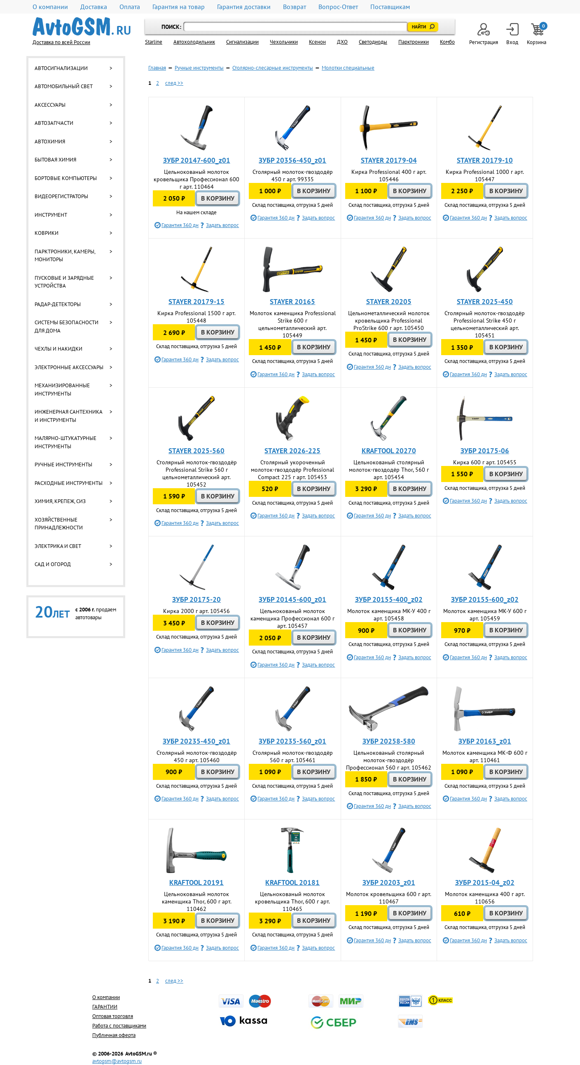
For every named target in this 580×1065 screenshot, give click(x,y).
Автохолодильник (194, 41)
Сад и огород (53, 564)
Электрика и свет (58, 546)
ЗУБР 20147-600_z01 (196, 160)
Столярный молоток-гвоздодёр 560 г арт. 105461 (293, 756)
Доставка (93, 6)
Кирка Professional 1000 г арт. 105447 (485, 175)
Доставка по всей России (61, 42)
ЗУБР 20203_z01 (388, 882)
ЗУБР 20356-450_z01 (292, 160)
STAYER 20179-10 (485, 160)
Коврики (46, 232)
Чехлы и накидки (58, 348)
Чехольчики (284, 41)
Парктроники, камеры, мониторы (65, 255)
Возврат (294, 6)
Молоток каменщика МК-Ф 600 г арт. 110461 (484, 756)
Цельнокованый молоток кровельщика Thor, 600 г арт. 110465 (292, 901)
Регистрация (483, 34)
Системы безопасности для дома (66, 326)
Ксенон (317, 41)
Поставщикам (390, 6)
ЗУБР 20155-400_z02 (389, 599)
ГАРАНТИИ (104, 1006)
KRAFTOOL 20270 (389, 450)
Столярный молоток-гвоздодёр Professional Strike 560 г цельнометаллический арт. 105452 (197, 473)
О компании (50, 6)
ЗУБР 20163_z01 (484, 741)
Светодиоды (373, 41)
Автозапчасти (54, 122)
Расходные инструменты (69, 483)
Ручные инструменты (63, 464)
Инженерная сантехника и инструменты (68, 416)
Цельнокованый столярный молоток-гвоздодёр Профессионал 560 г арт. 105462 (388, 760)
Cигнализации (242, 41)
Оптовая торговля (112, 1016)
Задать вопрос (222, 225)
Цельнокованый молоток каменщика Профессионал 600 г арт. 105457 (292, 618)
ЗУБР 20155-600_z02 (485, 599)
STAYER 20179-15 (196, 301)
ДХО (342, 41)
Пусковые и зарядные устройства (64, 282)
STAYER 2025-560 (196, 450)
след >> (174, 83)
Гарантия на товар (178, 6)
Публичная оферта (114, 1035)
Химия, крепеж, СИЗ (60, 501)
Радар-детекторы (58, 304)
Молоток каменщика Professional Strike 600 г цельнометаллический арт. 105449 (293, 324)
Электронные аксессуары (69, 367)
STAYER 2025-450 (485, 301)
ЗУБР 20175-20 (196, 599)
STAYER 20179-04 (389, 160)
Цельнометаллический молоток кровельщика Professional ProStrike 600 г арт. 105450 (389, 320)
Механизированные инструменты (62, 389)
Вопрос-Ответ (338, 6)
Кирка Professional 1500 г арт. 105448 (196, 316)
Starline (153, 41)
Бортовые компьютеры (66, 178)
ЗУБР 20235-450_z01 (196, 741)
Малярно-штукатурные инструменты (65, 442)
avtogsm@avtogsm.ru (117, 1061)
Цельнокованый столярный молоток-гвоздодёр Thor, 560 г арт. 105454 (389, 470)
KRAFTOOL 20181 (292, 882)
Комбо (447, 41)
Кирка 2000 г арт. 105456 (196, 611)
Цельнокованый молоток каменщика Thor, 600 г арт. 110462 (197, 901)
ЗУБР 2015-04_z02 (485, 882)
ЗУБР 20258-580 (388, 741)
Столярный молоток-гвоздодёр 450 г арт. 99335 (293, 175)
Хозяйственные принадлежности (59, 523)
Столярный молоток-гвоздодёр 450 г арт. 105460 (197, 756)
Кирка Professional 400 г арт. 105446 (388, 175)
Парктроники (413, 41)
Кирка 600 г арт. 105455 (485, 462)
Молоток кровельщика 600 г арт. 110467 (388, 897)
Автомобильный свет (64, 86)
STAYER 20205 (389, 301)
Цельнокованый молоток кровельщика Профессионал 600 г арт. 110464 (196, 179)
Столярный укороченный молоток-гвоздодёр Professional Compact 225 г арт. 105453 (292, 470)
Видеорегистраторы (61, 196)
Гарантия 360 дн (180, 225)
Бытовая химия (55, 159)
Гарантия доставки (244, 6)
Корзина (537, 34)
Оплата (129, 6)
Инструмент (51, 214)
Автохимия (50, 141)
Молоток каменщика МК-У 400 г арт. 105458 (388, 614)
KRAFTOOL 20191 (196, 882)
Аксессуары (50, 104)
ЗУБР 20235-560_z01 (292, 741)
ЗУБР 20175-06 (485, 450)
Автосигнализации (61, 68)
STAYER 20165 (292, 301)
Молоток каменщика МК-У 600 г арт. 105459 (484, 614)
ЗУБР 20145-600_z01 (292, 599)
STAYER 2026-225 (292, 450)
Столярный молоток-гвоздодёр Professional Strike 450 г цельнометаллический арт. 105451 (484, 324)
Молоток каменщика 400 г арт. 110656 (485, 897)
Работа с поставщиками (119, 1025)
